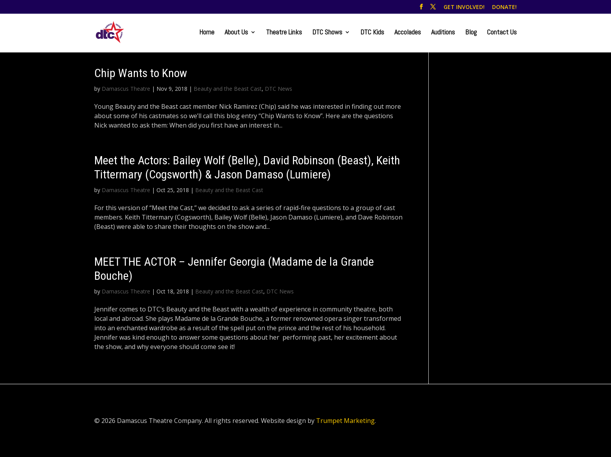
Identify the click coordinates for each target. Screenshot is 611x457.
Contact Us (502, 32)
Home (206, 32)
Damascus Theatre (126, 88)
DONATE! (504, 7)
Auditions (443, 32)
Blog (471, 32)
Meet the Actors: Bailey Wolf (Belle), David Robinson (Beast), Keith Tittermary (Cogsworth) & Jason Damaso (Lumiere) (247, 167)
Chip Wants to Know (140, 73)
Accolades (407, 32)
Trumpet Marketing (345, 420)
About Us (236, 32)
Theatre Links (284, 32)
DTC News (278, 88)
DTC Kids (372, 32)
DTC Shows (327, 32)
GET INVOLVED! (464, 7)
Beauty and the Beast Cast (228, 88)
